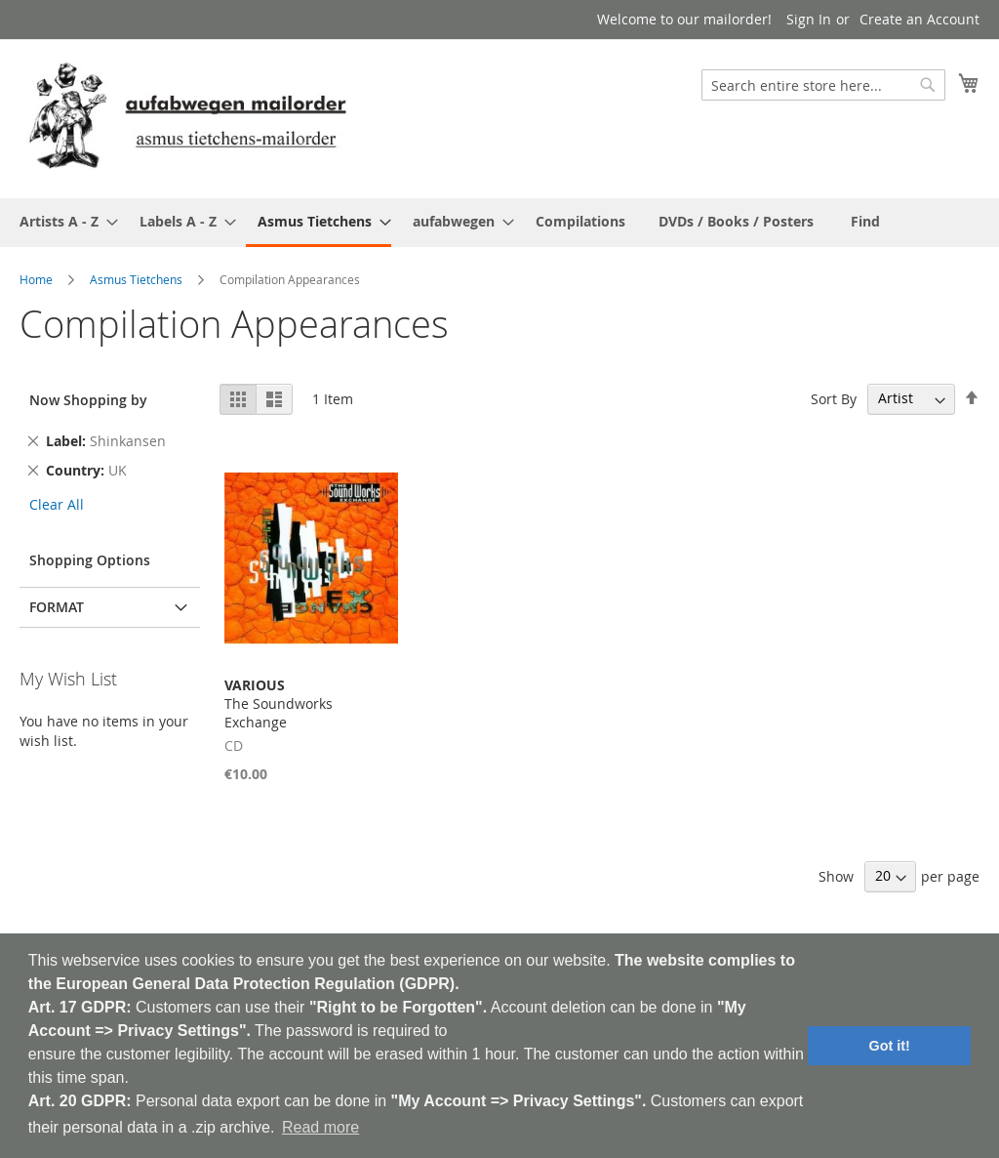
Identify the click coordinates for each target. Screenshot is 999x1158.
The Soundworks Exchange (278, 703)
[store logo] (187, 118)
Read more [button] (320, 1127)
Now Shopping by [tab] (88, 400)
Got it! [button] (889, 1046)
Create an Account (919, 19)
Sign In (808, 19)
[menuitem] (63, 221)
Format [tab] (56, 607)
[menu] (499, 222)
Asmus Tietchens (136, 279)
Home (36, 279)
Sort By (834, 398)
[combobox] (823, 85)
